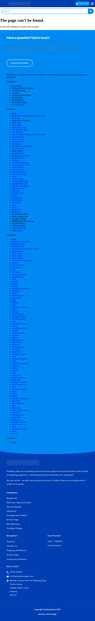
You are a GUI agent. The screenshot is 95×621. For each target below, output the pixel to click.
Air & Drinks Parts (20, 214)
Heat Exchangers (19, 274)
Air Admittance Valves (21, 165)
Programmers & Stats (21, 156)
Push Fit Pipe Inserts (20, 410)
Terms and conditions (17, 559)
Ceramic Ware (18, 246)
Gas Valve (16, 272)
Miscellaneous (18, 100)
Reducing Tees (18, 314)
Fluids (14, 195)
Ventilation (16, 209)
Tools (14, 207)
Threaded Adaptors (20, 307)
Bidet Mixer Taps (19, 127)
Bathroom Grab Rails (21, 242)
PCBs (14, 279)
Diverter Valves (18, 265)
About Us (11, 542)
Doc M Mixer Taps (20, 130)
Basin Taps (16, 123)
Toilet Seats (17, 253)
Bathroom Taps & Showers (23, 88)
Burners (15, 263)
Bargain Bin (17, 86)
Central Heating (18, 90)
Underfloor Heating (20, 163)
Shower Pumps (18, 137)
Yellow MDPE (18, 333)
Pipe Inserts (17, 298)
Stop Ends (16, 349)
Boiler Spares (17, 151)
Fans (14, 270)
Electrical (16, 191)
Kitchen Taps (17, 97)
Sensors (15, 284)
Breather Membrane (20, 186)
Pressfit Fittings (18, 223)
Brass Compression (20, 216)
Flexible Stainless (19, 328)
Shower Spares (18, 139)
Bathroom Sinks (18, 244)
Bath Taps (16, 118)
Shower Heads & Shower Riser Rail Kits (29, 134)
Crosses (15, 368)
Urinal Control (18, 148)
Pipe (13, 373)
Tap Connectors (18, 319)
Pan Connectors (18, 172)
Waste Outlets (17, 258)
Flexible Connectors (20, 398)
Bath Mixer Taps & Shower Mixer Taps (28, 116)
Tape (14, 205)
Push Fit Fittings (19, 226)
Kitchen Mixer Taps (20, 181)
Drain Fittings (17, 167)
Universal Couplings (20, 363)
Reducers (16, 302)
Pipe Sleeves (17, 342)
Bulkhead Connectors (21, 288)
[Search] (90, 11)
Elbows (15, 293)
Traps (14, 177)
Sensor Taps (17, 125)
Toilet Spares (17, 256)
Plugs (14, 300)
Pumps (15, 281)
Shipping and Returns (16, 550)
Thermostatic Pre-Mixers (22, 146)
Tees (14, 305)
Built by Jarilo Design (47, 614)
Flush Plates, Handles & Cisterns (25, 249)
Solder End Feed (19, 228)
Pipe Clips (16, 408)
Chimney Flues (18, 188)
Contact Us (12, 546)
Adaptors (16, 335)
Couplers (15, 291)
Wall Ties (16, 212)
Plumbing (16, 202)
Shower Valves (18, 141)
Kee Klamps (17, 200)
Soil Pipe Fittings (19, 174)
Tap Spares (16, 144)
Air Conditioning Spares (22, 260)
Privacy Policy (13, 555)
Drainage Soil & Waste (21, 95)
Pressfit (15, 331)
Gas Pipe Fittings (19, 219)
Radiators (16, 160)
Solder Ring (17, 230)
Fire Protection (18, 193)
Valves (14, 326)
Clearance (16, 93)
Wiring (15, 286)
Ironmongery (17, 198)
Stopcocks (16, 352)
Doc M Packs (17, 132)
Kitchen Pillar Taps (20, 184)
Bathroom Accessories (21, 120)
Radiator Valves (18, 158)
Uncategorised (18, 105)
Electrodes (16, 267)
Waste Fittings (18, 179)
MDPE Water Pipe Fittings (23, 221)
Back (14, 113)
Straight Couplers (19, 317)
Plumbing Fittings (19, 102)
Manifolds (16, 401)
